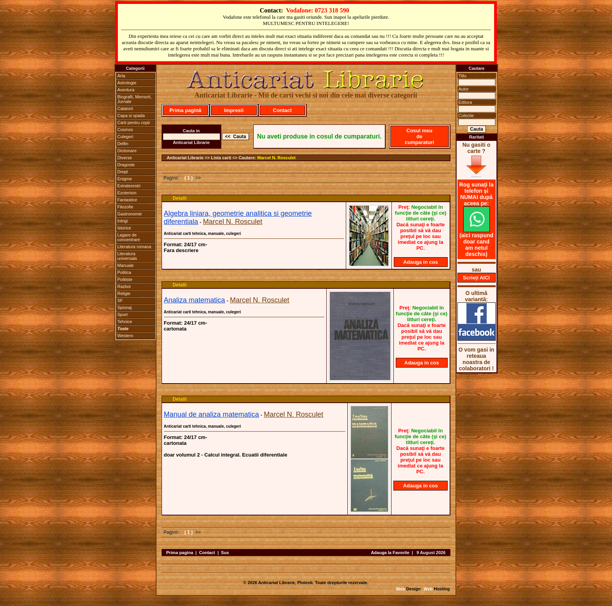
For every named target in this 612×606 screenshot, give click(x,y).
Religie (124, 293)
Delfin (122, 143)
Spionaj (124, 307)
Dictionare (127, 150)
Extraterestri (129, 185)
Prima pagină (185, 110)
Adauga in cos (420, 262)
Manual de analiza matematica (211, 414)
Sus (225, 552)
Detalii (180, 198)
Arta (121, 75)
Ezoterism (127, 192)
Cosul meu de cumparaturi (419, 136)
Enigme (124, 178)
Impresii (234, 110)
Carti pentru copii (133, 122)
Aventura (126, 89)
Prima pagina (179, 552)
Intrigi (122, 221)
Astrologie (127, 82)
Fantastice (127, 199)
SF (120, 300)
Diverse (124, 157)
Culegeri (125, 136)
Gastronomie (129, 213)
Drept (122, 171)
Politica (124, 272)
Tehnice (124, 321)
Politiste (125, 279)
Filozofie (125, 206)
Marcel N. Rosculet (276, 157)
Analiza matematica (194, 300)
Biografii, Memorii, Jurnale (134, 99)
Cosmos (125, 129)
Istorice (124, 228)
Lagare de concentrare (128, 237)
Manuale (125, 265)
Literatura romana (134, 246)
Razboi (124, 286)
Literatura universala (127, 256)
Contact (282, 110)
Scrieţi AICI (476, 278)
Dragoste (126, 164)
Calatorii (125, 108)
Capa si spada (131, 115)
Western (125, 335)
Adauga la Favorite (390, 552)
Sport (122, 314)
